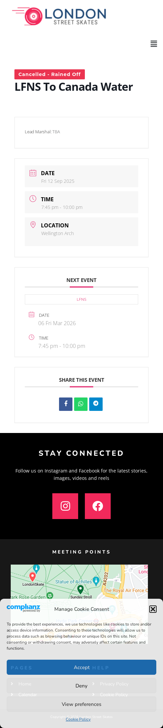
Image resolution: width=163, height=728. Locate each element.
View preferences (81, 704)
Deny (81, 685)
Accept (82, 667)
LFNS (81, 299)
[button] (153, 609)
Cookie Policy (78, 719)
